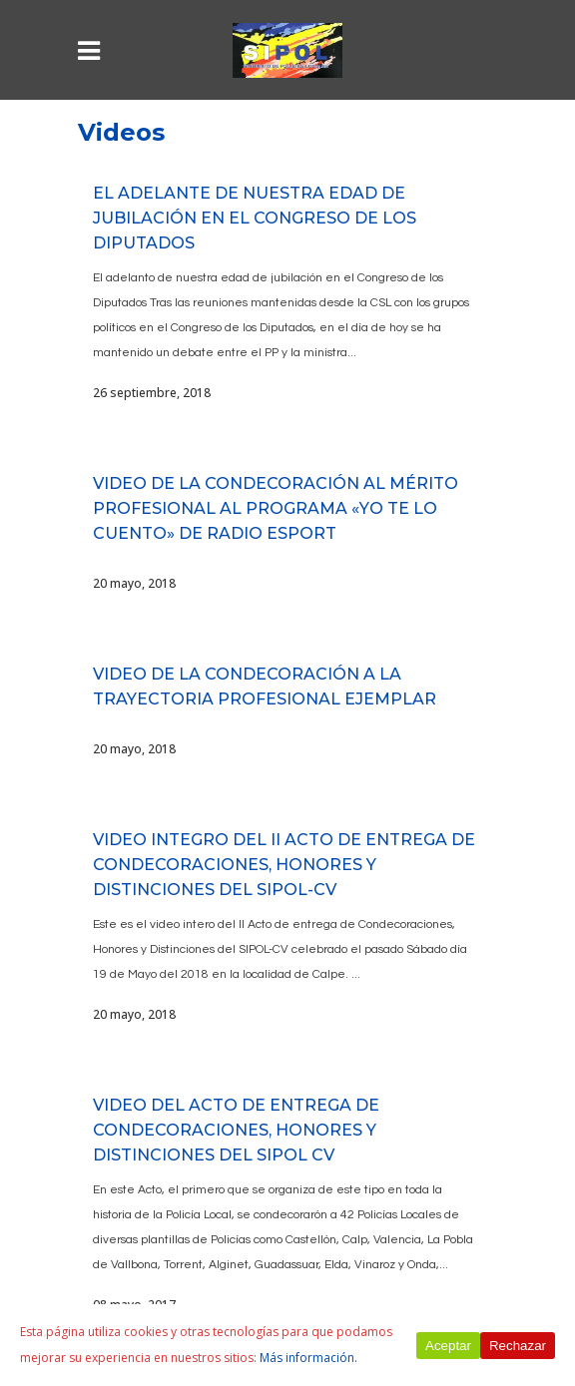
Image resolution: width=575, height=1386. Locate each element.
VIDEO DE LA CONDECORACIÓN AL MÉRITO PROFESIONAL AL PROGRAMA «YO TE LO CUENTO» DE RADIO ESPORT (275, 508)
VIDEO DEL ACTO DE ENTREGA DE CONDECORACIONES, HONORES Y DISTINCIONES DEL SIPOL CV (236, 1130)
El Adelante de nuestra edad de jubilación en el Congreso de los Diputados (254, 218)
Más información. (308, 1357)
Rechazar (517, 1345)
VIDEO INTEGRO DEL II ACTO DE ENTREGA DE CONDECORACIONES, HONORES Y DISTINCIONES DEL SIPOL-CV (284, 864)
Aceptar (448, 1345)
